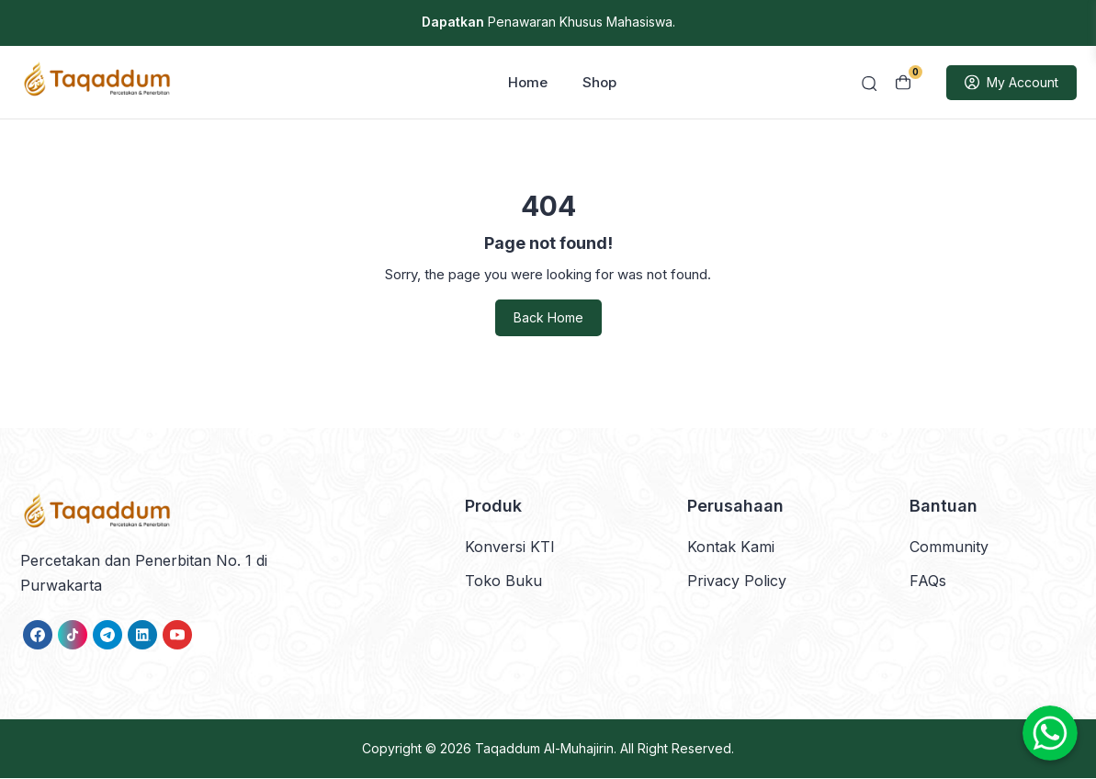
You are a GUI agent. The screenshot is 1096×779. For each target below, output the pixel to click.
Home (528, 83)
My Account (1011, 83)
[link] (37, 635)
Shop (599, 83)
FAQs (928, 581)
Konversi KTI (510, 547)
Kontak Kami (730, 547)
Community (949, 547)
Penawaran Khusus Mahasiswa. (548, 21)
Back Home (548, 319)
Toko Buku (503, 581)
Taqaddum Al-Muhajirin (544, 749)
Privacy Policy (736, 581)
